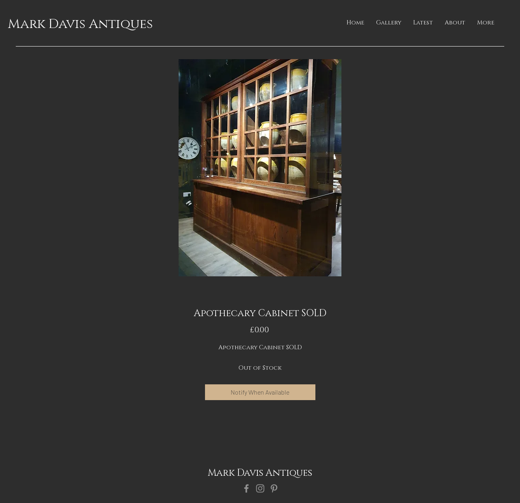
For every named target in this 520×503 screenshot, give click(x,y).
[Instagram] (260, 488)
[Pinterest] (274, 488)
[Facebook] (246, 488)
